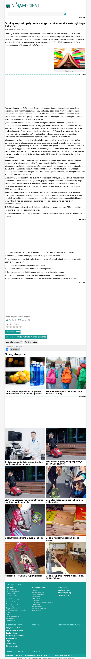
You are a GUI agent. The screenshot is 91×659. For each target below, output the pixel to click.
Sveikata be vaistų (14, 625)
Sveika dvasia (11, 643)
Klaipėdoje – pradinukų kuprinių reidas (23, 576)
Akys (7, 614)
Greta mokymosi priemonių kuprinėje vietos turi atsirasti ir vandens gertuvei (23, 392)
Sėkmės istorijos (12, 646)
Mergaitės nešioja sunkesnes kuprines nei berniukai (64, 501)
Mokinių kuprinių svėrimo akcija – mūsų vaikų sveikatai (65, 577)
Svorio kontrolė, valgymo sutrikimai (42, 602)
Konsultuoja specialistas (70, 625)
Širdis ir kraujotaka (11, 590)
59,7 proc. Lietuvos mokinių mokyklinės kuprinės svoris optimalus (24, 501)
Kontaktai (48, 656)
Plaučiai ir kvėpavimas (12, 592)
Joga (8, 641)
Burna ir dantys (10, 618)
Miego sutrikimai (37, 606)
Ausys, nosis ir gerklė (12, 616)
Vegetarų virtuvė (12, 638)
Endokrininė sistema (12, 596)
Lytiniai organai (10, 606)
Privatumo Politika (63, 656)
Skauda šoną (36, 600)
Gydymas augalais (13, 628)
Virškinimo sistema (11, 594)
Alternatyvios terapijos (14, 630)
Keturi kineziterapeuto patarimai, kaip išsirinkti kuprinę (64, 392)
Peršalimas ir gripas (38, 594)
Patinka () (12, 320)
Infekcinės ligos (36, 610)
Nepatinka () (25, 320)
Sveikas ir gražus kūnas (15, 635)
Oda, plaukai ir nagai (12, 608)
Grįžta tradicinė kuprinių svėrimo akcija (24, 538)
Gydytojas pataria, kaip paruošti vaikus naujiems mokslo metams (24, 463)
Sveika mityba (11, 633)
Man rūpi (9, 587)
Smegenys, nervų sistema (14, 598)
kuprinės (16, 332)
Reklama (82, 17)
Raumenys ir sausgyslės (13, 604)
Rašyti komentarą (31, 342)
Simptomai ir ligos (39, 587)
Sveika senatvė (63, 595)
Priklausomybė (36, 604)
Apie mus (18, 656)
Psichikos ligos (10, 620)
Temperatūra (36, 596)
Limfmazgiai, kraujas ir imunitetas (16, 610)
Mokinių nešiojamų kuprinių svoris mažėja (62, 539)
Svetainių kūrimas (68, 658)
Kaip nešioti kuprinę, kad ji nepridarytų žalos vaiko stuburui (64, 463)
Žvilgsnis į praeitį (64, 593)
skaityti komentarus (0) (14, 342)
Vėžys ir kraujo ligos (38, 592)
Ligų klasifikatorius (33, 656)
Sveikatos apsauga (14, 651)
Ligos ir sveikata (13, 584)
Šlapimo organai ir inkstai (13, 600)
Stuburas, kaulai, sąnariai (13, 602)
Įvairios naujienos (38, 337)
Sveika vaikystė (23, 337)
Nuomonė (36, 651)
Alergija (34, 590)
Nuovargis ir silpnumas (39, 608)
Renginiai (36, 625)
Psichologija (62, 587)
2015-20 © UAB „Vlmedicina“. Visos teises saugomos (33, 658)
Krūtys (8, 612)
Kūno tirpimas (36, 598)
